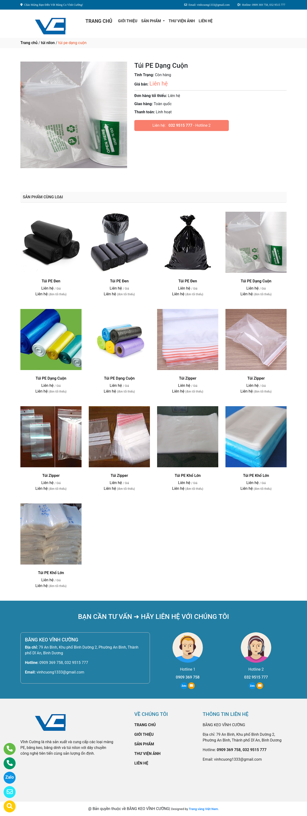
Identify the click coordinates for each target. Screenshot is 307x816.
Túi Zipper (187, 378)
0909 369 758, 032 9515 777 (63, 662)
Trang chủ (28, 42)
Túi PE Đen (51, 281)
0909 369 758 (188, 677)
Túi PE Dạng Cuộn (256, 281)
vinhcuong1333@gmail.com (60, 672)
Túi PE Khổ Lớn (188, 475)
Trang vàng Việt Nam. (204, 809)
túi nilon (48, 42)
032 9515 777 (180, 125)
